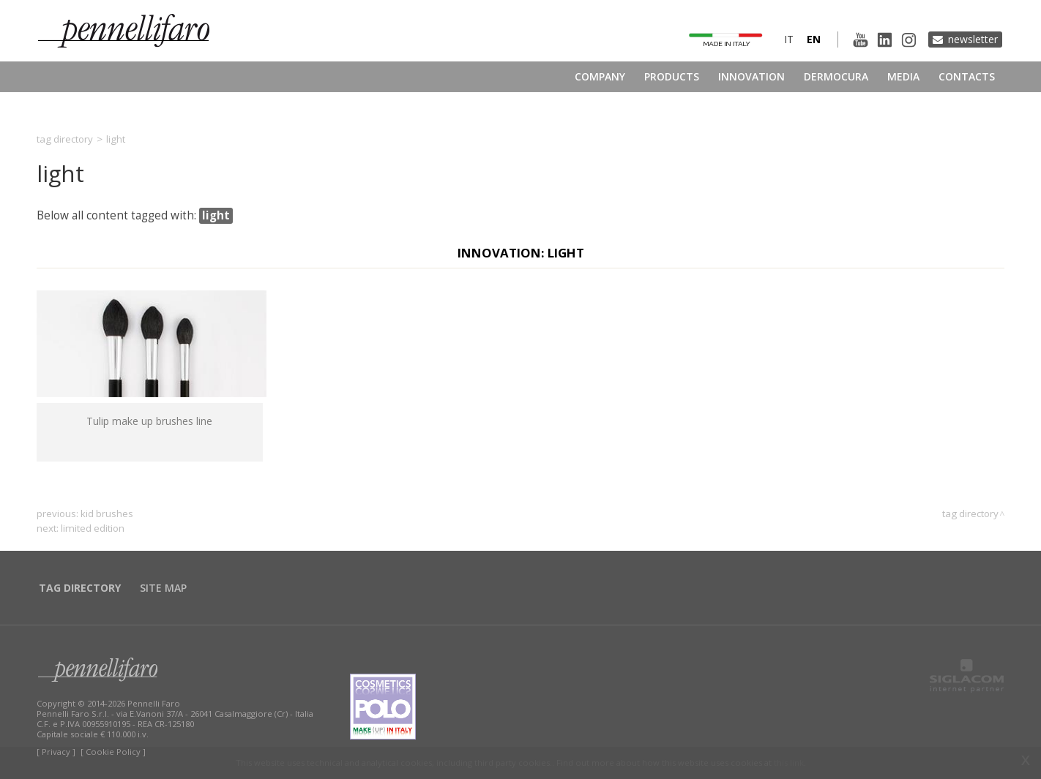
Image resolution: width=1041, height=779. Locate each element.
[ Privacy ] (56, 751)
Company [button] (600, 76)
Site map (163, 588)
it (789, 39)
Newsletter (973, 39)
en (814, 39)
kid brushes (107, 513)
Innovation (751, 76)
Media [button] (903, 76)
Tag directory (65, 139)
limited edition (92, 528)
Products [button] (671, 76)
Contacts (967, 76)
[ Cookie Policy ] (113, 751)
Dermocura (836, 76)
